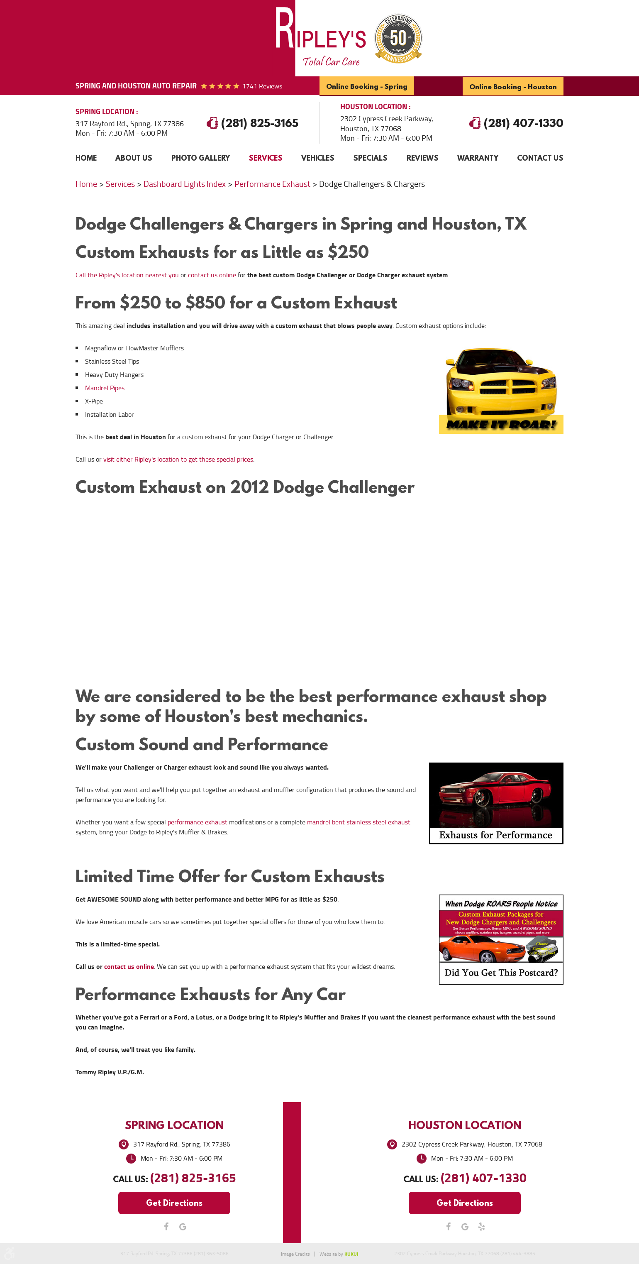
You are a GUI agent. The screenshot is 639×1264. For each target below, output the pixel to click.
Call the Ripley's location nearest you (127, 274)
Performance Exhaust (272, 183)
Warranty (477, 157)
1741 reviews (262, 86)
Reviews (423, 157)
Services (266, 157)
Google (182, 1226)
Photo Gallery (200, 157)
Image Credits (295, 1254)
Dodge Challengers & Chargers (372, 183)
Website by (339, 1254)
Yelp (481, 1226)
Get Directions (174, 1202)
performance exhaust (197, 821)
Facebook (166, 1226)
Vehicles (317, 157)
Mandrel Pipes (104, 387)
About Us (133, 157)
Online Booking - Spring (366, 86)
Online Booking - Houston (513, 86)
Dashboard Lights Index (185, 183)
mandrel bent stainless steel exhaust (358, 821)
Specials (370, 157)
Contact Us (540, 157)
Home (86, 157)
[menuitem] (86, 157)
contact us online (212, 274)
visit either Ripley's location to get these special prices (178, 459)
